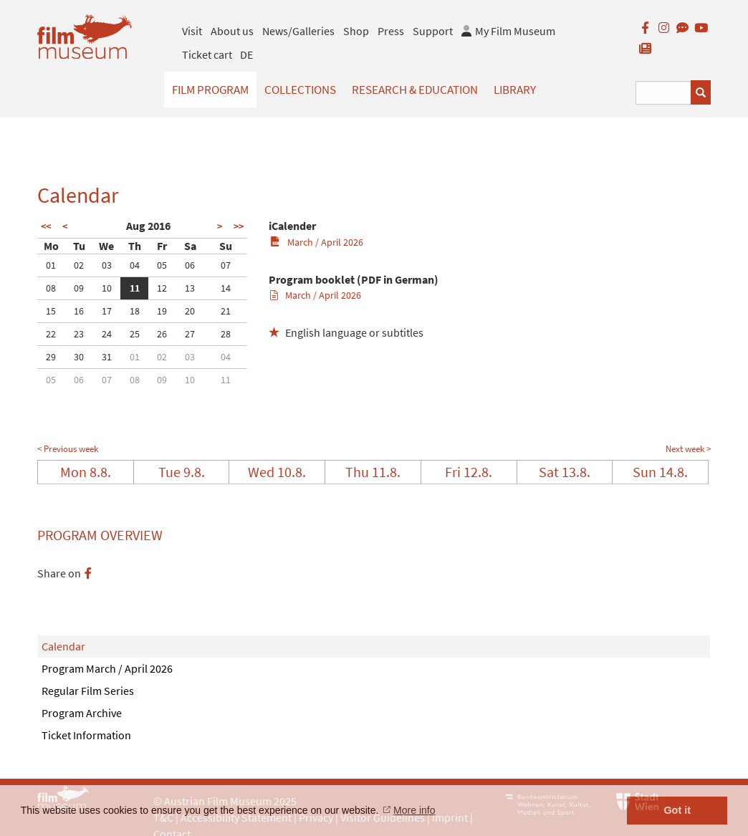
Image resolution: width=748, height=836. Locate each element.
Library (515, 89)
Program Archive (82, 713)
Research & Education (415, 89)
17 (107, 310)
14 (226, 288)
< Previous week (67, 449)
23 (79, 333)
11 (135, 288)
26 (162, 333)
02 (79, 265)
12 (162, 288)
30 (79, 356)
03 (107, 265)
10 (107, 288)
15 (51, 310)
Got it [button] (677, 810)
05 (162, 265)
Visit (192, 31)
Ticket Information (86, 735)
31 (107, 356)
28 (226, 333)
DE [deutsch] (246, 54)
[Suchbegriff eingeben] (663, 93)
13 (190, 288)
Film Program (210, 89)
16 (79, 310)
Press (391, 31)
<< (46, 226)
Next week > (688, 449)
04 (135, 265)
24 (107, 333)
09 (79, 288)
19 (162, 310)
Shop (356, 31)
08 (51, 288)
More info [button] (414, 810)
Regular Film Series (88, 690)
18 (135, 310)
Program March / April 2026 (107, 668)
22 (51, 333)
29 (51, 356)
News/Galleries (298, 31)
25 (135, 333)
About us (232, 31)
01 (51, 265)
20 (190, 310)
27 (190, 333)
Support (433, 31)
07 (226, 265)
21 (226, 310)
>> (239, 226)
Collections (300, 89)
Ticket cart (207, 54)
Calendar (63, 646)
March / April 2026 (316, 242)
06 (190, 265)
